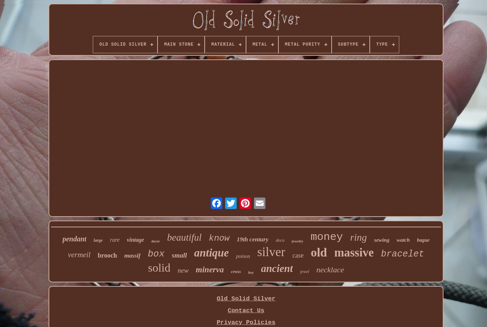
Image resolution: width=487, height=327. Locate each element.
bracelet (402, 254)
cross (236, 271)
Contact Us (246, 310)
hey (251, 272)
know (219, 238)
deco (280, 240)
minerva (210, 269)
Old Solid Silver (246, 298)
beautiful (184, 237)
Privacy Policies (246, 322)
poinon (243, 256)
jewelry (297, 241)
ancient (277, 268)
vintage (135, 240)
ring (358, 237)
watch (403, 240)
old (319, 252)
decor (155, 241)
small (179, 255)
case (298, 255)
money (326, 237)
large (98, 240)
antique (211, 252)
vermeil (79, 254)
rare (115, 240)
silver (271, 252)
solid (159, 267)
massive (354, 252)
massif (132, 255)
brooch (107, 255)
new (183, 270)
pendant (75, 239)
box (156, 254)
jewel (304, 271)
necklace (330, 269)
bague (423, 240)
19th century (252, 239)
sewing (382, 240)
